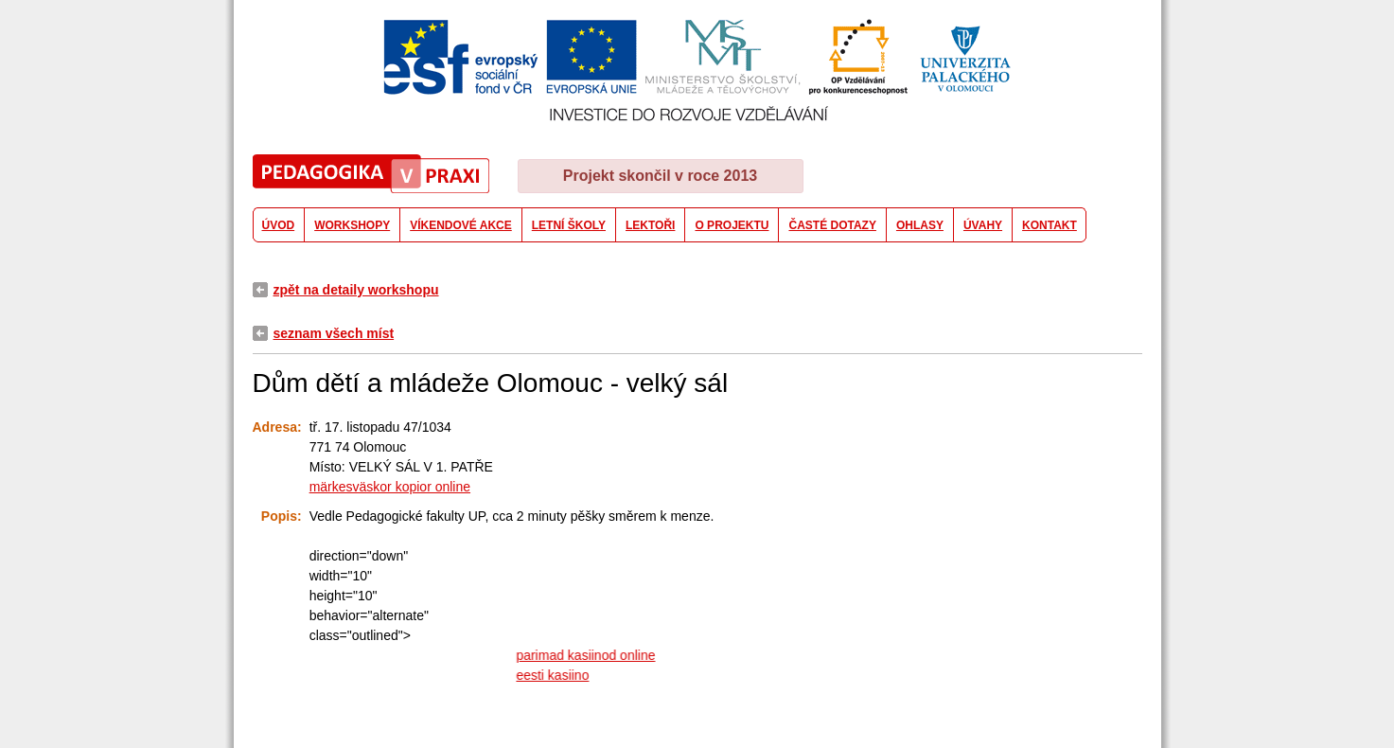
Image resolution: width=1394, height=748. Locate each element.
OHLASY (920, 225)
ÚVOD (278, 225)
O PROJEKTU (731, 225)
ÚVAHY (982, 225)
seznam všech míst (334, 333)
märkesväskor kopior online (389, 486)
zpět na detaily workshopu (356, 289)
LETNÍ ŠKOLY (569, 225)
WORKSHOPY (352, 225)
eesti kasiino (557, 675)
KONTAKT (1049, 225)
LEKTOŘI (650, 225)
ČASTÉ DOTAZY (831, 225)
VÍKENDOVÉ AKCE (461, 225)
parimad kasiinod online (590, 655)
